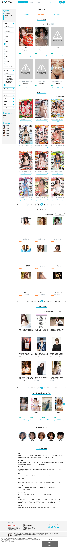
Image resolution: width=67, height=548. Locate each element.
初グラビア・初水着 (31, 507)
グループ (33, 494)
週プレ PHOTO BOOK (22, 462)
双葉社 (7, 64)
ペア (20, 494)
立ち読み (26, 56)
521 (51, 387)
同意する (49, 545)
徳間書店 (28, 457)
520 (48, 387)
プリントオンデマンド (56, 469)
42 (31, 204)
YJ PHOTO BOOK (31, 462)
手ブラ (21, 507)
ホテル (40, 494)
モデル (43, 499)
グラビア (7, 85)
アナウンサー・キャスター (43, 501)
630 (59, 387)
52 (59, 204)
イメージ (6, 98)
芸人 (38, 502)
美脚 (53, 481)
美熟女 (36, 487)
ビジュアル (6, 95)
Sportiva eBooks (42, 464)
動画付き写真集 (38, 469)
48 (51, 204)
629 (56, 387)
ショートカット (45, 481)
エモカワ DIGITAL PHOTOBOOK (9, 82)
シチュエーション (7, 101)
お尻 (36, 481)
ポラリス (26, 471)
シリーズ (6, 88)
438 (48, 301)
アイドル (30, 499)
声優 (50, 499)
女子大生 (56, 499)
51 (55, 204)
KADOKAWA (8, 31)
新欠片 (7, 56)
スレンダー (22, 481)
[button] (64, 404)
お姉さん (28, 487)
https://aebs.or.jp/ (17, 535)
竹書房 (7, 51)
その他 (5, 108)
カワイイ (52, 487)
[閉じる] (65, 542)
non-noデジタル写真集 (57, 462)
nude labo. (31, 471)
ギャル (57, 482)
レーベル (6, 70)
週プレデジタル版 (8, 15)
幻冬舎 (7, 38)
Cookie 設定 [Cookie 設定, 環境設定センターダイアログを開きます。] (50, 539)
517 (38, 387)
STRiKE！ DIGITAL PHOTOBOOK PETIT (9, 79)
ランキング (5, 117)
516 (35, 387)
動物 (46, 507)
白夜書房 (7, 61)
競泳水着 (35, 476)
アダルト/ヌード (53, 502)
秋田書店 (7, 26)
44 (38, 204)
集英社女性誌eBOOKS (23, 464)
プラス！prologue (31, 469)
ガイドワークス (8, 28)
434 (35, 301)
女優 (37, 499)
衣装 (5, 92)
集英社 (7, 41)
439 (51, 301)
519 (45, 387)
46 (44, 204)
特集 (4, 119)
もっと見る (61, 428)
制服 (29, 476)
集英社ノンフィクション (33, 464)
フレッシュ (29, 482)
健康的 (21, 482)
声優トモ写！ (21, 471)
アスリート (45, 502)
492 (56, 301)
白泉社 (7, 59)
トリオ (27, 494)
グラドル (22, 499)
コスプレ (22, 476)
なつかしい (44, 487)
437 (45, 301)
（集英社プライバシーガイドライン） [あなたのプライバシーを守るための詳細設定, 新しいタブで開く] (8, 541)
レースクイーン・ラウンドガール (27, 501)
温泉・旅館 (48, 494)
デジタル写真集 (8, 13)
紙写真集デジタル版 (22, 469)
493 (59, 301)
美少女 (21, 487)
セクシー (61, 487)
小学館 (7, 46)
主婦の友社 (7, 43)
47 (48, 204)
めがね (42, 476)
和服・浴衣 (50, 476)
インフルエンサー (56, 501)
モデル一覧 (12, 138)
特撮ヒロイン (22, 502)
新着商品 (4, 115)
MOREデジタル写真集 (47, 462)
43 (35, 204)
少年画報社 (7, 48)
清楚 (21, 489)
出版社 (5, 23)
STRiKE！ (7, 73)
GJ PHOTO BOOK (38, 462)
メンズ (40, 507)
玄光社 (7, 36)
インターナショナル (48, 482)
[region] (33, 542)
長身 (59, 481)
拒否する (49, 542)
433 (32, 301)
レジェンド (31, 502)
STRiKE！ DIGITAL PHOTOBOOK (9, 76)
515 (32, 387)
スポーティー (37, 482)
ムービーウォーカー (9, 66)
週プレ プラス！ (8, 17)
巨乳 (31, 481)
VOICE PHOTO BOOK (46, 469)
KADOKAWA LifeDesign (10, 33)
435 (38, 301)
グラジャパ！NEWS (9, 19)
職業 (5, 104)
